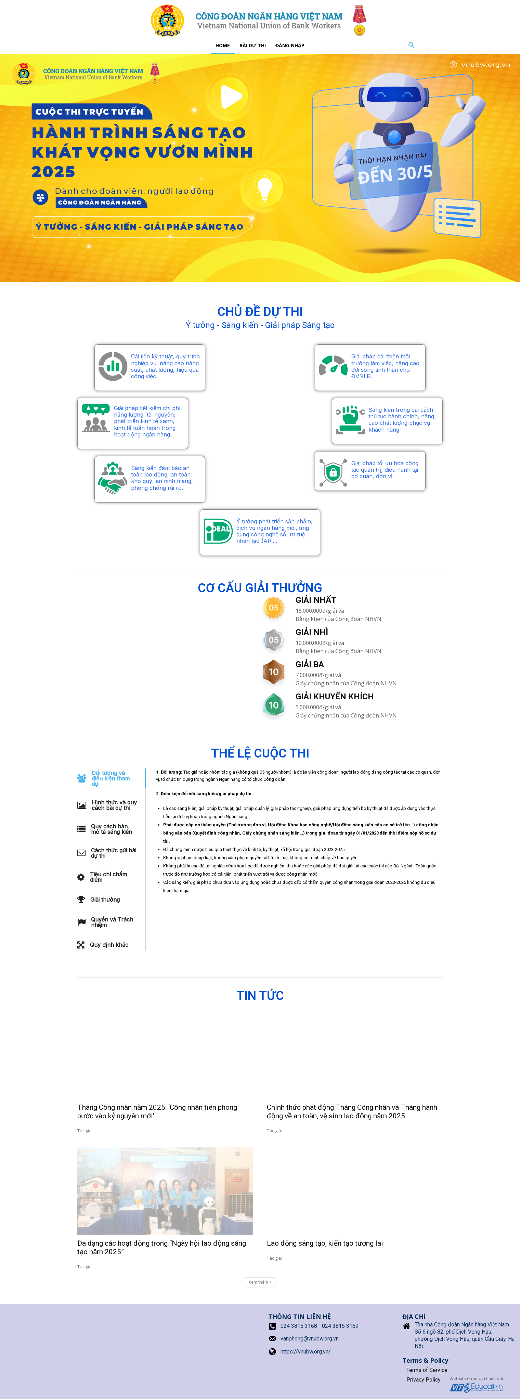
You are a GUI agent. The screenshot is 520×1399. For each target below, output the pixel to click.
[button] (411, 45)
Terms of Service (426, 1370)
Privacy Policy (423, 1379)
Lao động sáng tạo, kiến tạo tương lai (325, 1243)
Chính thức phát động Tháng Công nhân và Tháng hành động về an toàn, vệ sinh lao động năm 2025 (352, 1111)
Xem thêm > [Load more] (260, 1282)
